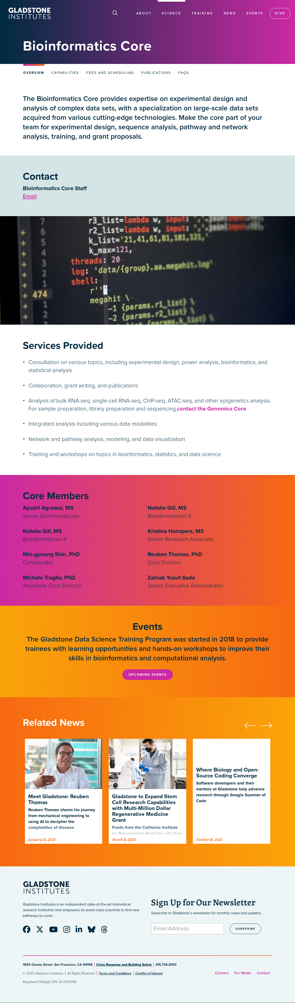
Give (280, 13)
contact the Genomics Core (211, 408)
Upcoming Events (148, 675)
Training (202, 13)
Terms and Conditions (115, 973)
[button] (252, 725)
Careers (222, 973)
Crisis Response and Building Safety (124, 965)
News (230, 13)
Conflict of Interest (149, 973)
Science (171, 13)
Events (255, 13)
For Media (242, 973)
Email (30, 196)
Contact (263, 973)
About (144, 13)
